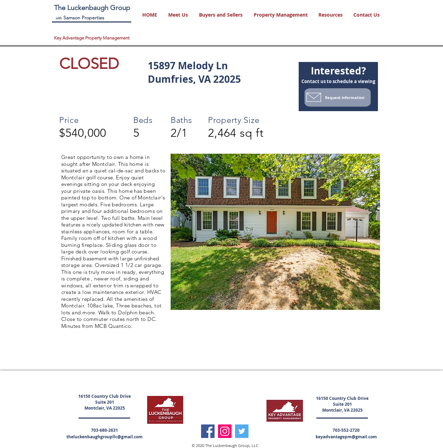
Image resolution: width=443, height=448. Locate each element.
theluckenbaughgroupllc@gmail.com (104, 437)
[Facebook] (208, 431)
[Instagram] (225, 431)
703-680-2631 (104, 430)
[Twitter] (241, 431)
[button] (178, 15)
